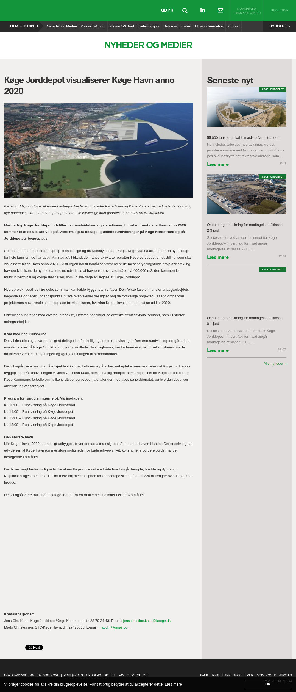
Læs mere (218, 165)
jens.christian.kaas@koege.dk (147, 621)
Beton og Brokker (177, 25)
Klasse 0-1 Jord (93, 25)
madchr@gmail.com (114, 627)
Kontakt (233, 25)
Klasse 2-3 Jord (121, 25)
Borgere (278, 26)
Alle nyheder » (275, 363)
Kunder (30, 25)
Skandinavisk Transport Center (246, 11)
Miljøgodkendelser (209, 25)
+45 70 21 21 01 (132, 675)
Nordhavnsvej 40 (19, 675)
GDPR (167, 11)
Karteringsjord (148, 25)
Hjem (13, 25)
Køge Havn (279, 10)
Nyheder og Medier (61, 25)
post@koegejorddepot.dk (86, 675)
